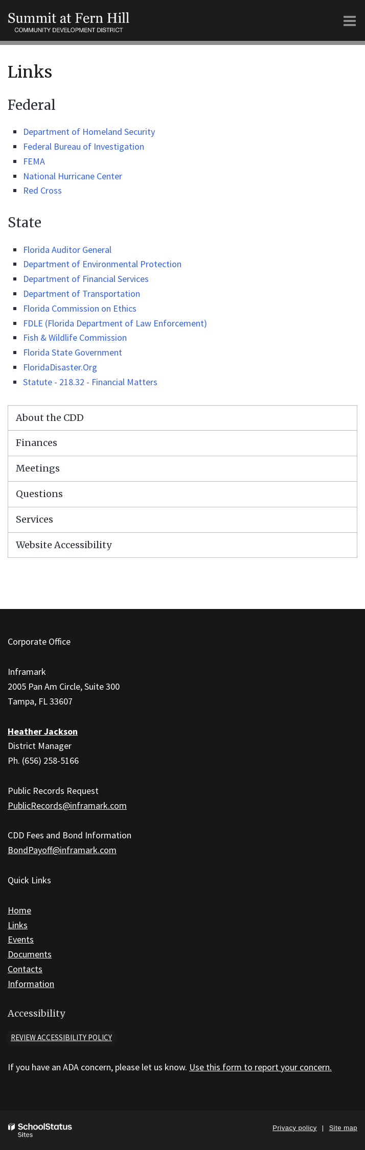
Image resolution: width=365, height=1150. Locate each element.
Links (18, 925)
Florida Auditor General (67, 249)
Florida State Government (72, 352)
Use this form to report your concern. (260, 1067)
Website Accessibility (63, 545)
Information (31, 984)
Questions (39, 494)
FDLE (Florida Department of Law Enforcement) (115, 323)
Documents (30, 954)
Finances (36, 443)
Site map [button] (343, 1128)
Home (19, 910)
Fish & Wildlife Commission (75, 337)
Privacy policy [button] (294, 1128)
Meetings (38, 468)
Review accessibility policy (61, 1037)
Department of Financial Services (86, 279)
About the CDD (50, 418)
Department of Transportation (81, 293)
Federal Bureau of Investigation (83, 146)
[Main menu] (349, 20)
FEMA (34, 161)
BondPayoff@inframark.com (62, 850)
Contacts (25, 969)
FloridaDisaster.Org (60, 367)
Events (21, 939)
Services (34, 519)
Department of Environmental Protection (102, 264)
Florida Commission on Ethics (79, 308)
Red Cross (42, 190)
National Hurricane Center (72, 176)
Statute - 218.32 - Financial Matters (90, 382)
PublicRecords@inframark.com (67, 805)
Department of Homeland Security (89, 131)
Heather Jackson (43, 731)
